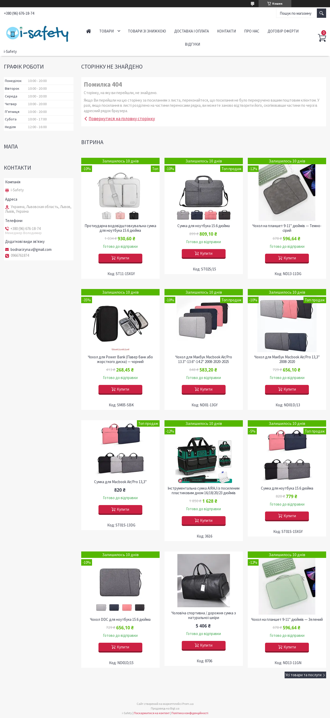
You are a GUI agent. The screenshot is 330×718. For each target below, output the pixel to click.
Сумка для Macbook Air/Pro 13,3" (120, 482)
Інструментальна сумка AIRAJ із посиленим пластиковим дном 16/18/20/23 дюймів (204, 490)
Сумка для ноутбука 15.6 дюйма (203, 226)
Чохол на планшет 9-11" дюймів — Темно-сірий (286, 228)
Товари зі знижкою (147, 31)
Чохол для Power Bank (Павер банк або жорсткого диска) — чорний (120, 359)
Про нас (251, 31)
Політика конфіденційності (189, 713)
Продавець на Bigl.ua (165, 708)
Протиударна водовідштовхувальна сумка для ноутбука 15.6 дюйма (120, 228)
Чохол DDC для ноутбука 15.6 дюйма (120, 619)
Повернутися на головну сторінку (122, 118)
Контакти (226, 31)
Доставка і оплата (191, 31)
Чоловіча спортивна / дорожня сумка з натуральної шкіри (203, 615)
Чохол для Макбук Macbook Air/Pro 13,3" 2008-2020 (287, 359)
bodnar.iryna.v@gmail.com (31, 249)
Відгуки (192, 44)
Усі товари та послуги (303, 674)
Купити (123, 257)
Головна (88, 31)
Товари (106, 31)
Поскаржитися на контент (152, 713)
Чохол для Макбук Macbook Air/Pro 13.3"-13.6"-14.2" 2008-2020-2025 (203, 359)
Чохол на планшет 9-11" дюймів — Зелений (287, 619)
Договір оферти (283, 31)
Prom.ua (188, 704)
